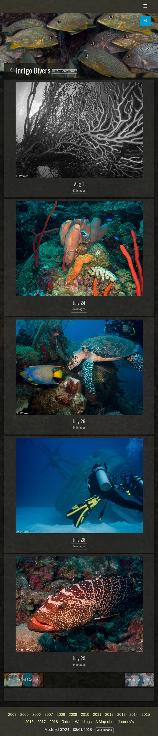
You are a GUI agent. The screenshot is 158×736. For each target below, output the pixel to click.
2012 (109, 714)
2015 (146, 714)
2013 (121, 714)
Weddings (83, 722)
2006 (36, 714)
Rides (66, 722)
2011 (97, 714)
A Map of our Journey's (114, 722)
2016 (29, 722)
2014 (133, 714)
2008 (61, 714)
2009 (73, 714)
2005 (24, 714)
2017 (41, 722)
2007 (48, 714)
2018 (54, 722)
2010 (85, 714)
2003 (12, 714)
